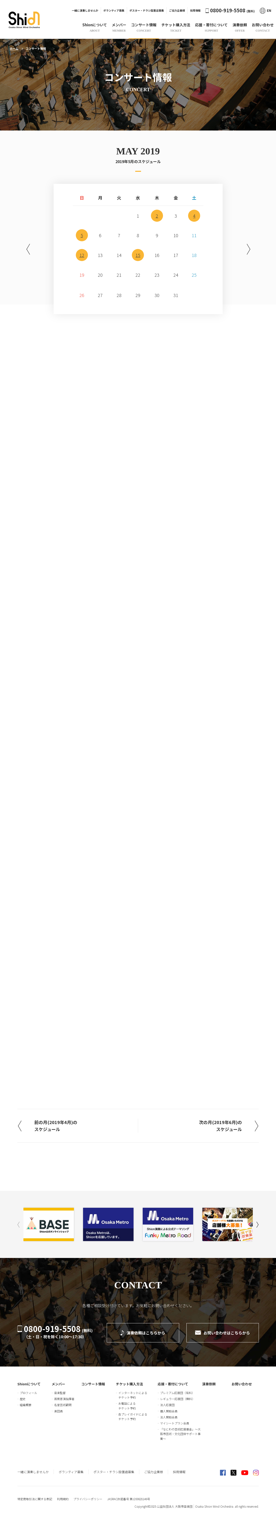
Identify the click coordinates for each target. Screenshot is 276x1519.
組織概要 (25, 1405)
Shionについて (29, 1383)
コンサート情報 (93, 1383)
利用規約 (63, 1499)
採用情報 (195, 10)
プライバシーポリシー (87, 1499)
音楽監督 (60, 1393)
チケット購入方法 (129, 1383)
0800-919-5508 (230, 10)
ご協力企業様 (177, 10)
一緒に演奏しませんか (85, 10)
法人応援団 (167, 1405)
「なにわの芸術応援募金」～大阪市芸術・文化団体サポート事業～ (180, 1433)
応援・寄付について (173, 1383)
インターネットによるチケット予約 (132, 1395)
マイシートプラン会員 (174, 1423)
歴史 (23, 1399)
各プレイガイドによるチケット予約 (132, 1416)
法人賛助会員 (168, 1417)
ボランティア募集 (113, 10)
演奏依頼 (209, 1383)
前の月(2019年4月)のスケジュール (55, 1125)
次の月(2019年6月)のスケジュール (220, 1125)
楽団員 (58, 1411)
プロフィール (28, 1393)
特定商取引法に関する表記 (34, 1499)
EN (265, 10)
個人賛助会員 (168, 1411)
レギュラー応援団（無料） (177, 1399)
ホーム (14, 48)
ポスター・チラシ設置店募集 (146, 10)
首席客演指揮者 (64, 1399)
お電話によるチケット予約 (127, 1405)
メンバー (58, 1383)
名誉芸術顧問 (62, 1405)
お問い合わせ (242, 1383)
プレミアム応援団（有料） (177, 1393)
